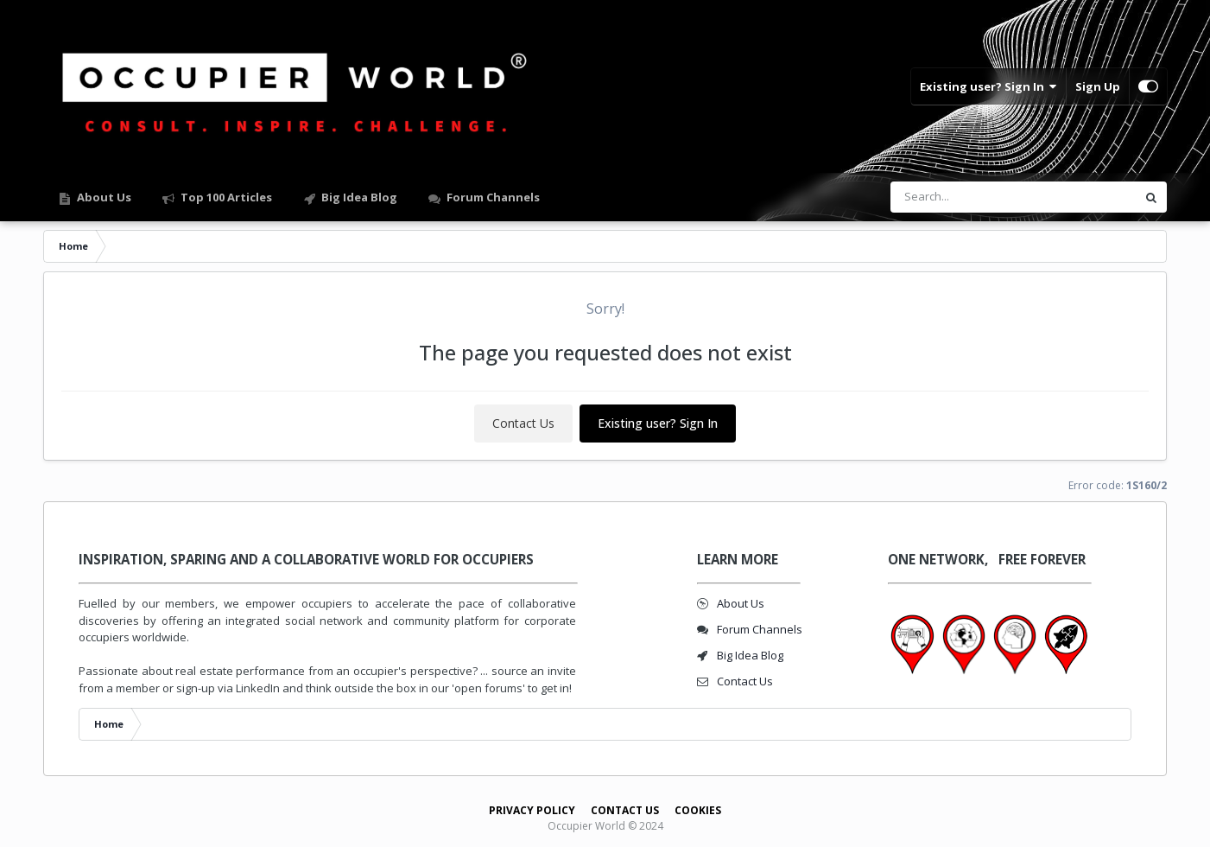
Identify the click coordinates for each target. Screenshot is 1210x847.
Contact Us (523, 423)
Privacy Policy (532, 810)
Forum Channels (492, 197)
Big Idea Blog (358, 197)
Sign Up (1097, 86)
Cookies (698, 810)
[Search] (968, 197)
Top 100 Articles (225, 197)
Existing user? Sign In (988, 86)
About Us (102, 197)
